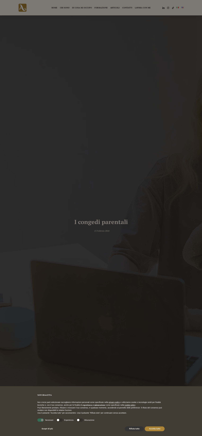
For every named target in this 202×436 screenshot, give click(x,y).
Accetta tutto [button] (154, 429)
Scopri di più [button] (47, 429)
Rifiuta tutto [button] (134, 429)
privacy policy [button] (114, 402)
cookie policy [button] (130, 405)
